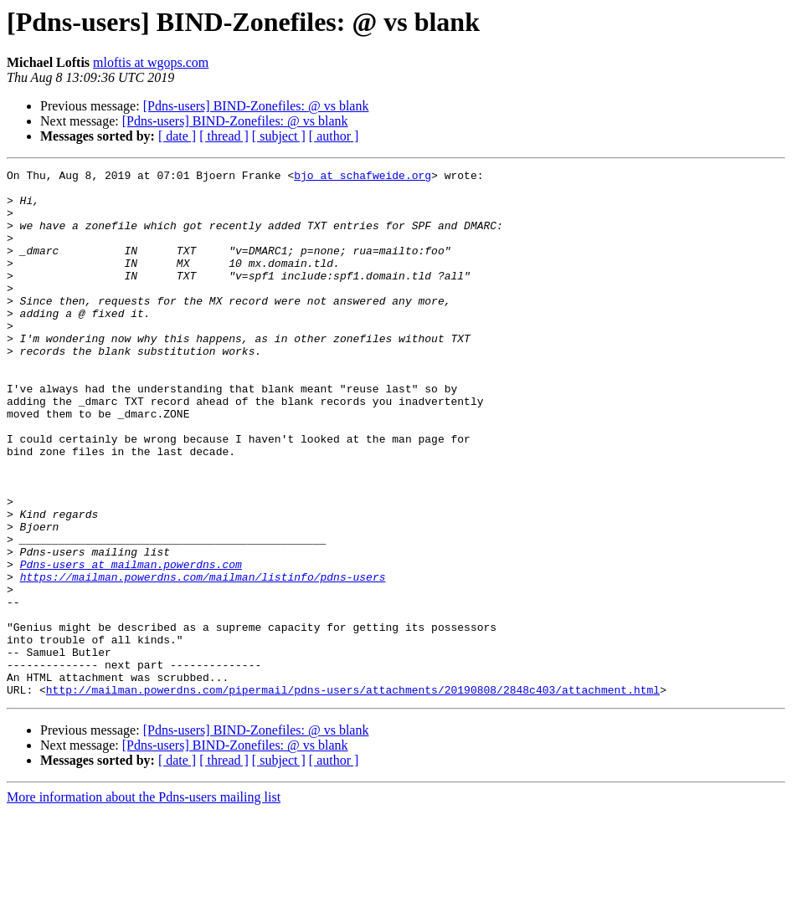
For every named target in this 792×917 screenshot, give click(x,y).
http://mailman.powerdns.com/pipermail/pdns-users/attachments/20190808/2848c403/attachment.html (353, 794)
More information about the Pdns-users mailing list (143, 902)
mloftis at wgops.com (150, 62)
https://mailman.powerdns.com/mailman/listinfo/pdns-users (203, 659)
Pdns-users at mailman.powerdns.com (131, 644)
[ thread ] (224, 136)
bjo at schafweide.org (362, 177)
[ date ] (177, 136)
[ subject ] (279, 136)
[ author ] (334, 136)
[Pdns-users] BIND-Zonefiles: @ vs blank (256, 106)
